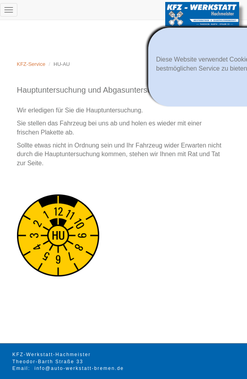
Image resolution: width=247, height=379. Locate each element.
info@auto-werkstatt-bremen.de (79, 368)
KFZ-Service (31, 64)
